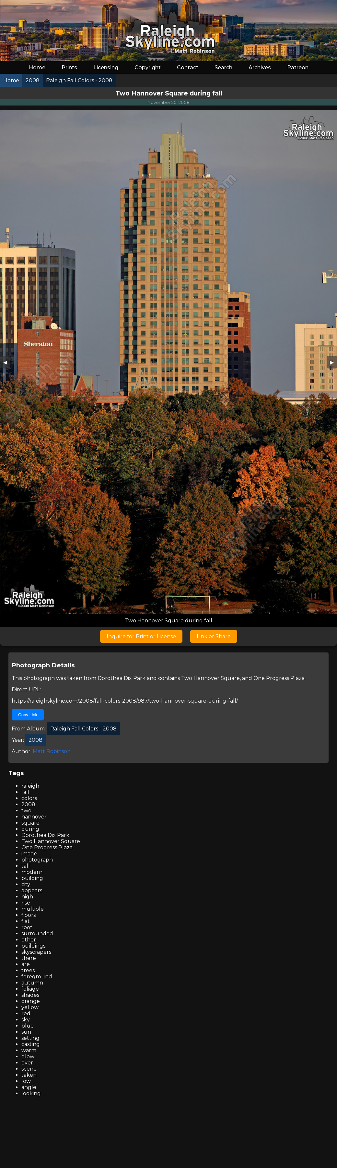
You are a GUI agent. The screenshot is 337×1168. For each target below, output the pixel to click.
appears (31, 890)
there (28, 958)
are (25, 964)
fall (25, 792)
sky (25, 1020)
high (27, 897)
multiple (32, 909)
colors (29, 798)
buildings (33, 946)
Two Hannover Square (210, 678)
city (25, 884)
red (25, 1013)
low (26, 1081)
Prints (69, 67)
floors (28, 915)
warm (28, 1050)
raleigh (30, 786)
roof (26, 927)
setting (30, 1038)
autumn (32, 983)
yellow (30, 1007)
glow (27, 1056)
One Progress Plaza (279, 678)
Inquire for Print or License (141, 636)
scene (29, 1069)
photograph (37, 860)
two (26, 810)
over (27, 1063)
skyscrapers (36, 952)
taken (29, 1075)
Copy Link (27, 714)
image (29, 854)
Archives (260, 67)
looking (31, 1093)
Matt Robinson (52, 751)
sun (26, 1032)
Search (223, 67)
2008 (28, 804)
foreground (36, 976)
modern (31, 872)
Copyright (147, 67)
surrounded (37, 933)
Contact (187, 67)
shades (30, 995)
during (30, 829)
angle (28, 1087)
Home (37, 67)
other (28, 940)
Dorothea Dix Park (121, 678)
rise (25, 903)
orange (30, 1001)
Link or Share (214, 636)
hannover (34, 817)
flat (25, 921)
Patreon (297, 67)
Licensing (105, 67)
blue (27, 1026)
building (32, 878)
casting (30, 1044)
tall (25, 866)
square (30, 823)
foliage (30, 989)
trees (28, 970)
